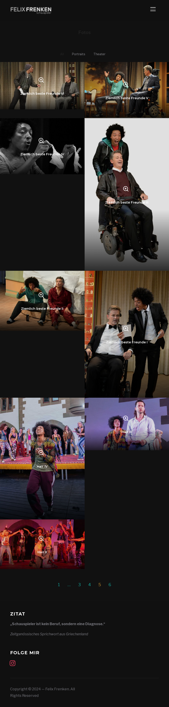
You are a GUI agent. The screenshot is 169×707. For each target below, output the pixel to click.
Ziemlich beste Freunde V (126, 98)
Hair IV (42, 466)
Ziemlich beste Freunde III (126, 202)
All (62, 54)
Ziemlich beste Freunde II (42, 309)
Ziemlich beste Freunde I (127, 342)
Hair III (127, 432)
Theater (99, 54)
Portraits (78, 54)
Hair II (42, 552)
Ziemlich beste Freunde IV (42, 154)
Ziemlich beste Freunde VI (42, 94)
